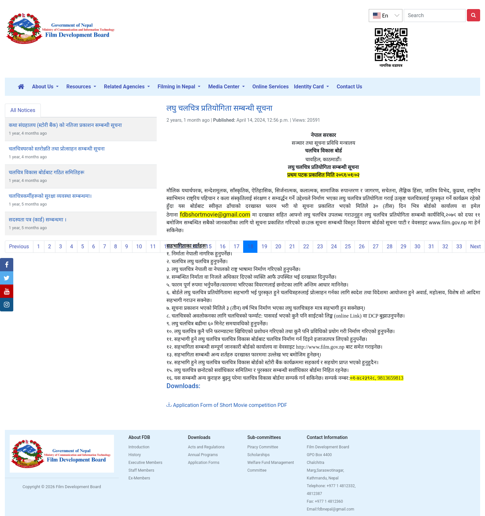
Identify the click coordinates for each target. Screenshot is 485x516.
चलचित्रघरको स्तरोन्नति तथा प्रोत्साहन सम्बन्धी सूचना (57, 149)
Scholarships (258, 455)
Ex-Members (139, 478)
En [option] (380, 15)
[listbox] (385, 15)
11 (153, 246)
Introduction (139, 447)
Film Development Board (328, 447)
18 (252, 246)
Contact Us (349, 87)
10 (139, 246)
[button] (6, 265)
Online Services (271, 87)
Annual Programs (203, 455)
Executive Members (146, 462)
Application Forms (203, 462)
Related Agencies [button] (125, 87)
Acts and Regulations (206, 447)
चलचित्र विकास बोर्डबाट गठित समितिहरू (46, 172)
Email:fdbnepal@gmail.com (331, 509)
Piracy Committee (262, 447)
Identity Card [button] (309, 87)
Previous (19, 246)
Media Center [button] (224, 87)
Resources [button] (79, 87)
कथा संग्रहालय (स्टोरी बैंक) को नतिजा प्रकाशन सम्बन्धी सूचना (65, 125)
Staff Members (141, 470)
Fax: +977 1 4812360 (325, 501)
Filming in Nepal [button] (177, 87)
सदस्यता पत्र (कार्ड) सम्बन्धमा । (37, 220)
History (135, 455)
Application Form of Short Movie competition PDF (226, 405)
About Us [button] (43, 87)
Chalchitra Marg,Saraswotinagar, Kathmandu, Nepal (325, 470)
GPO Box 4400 (319, 455)
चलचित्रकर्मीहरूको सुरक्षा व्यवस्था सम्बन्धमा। (50, 196)
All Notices (22, 110)
